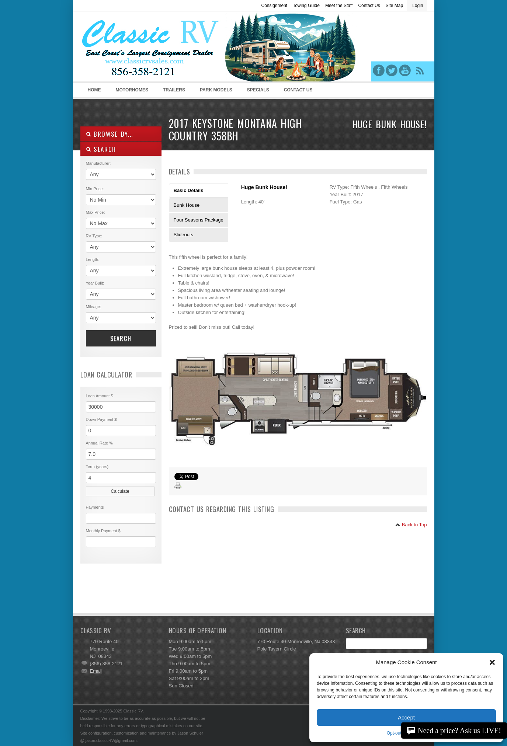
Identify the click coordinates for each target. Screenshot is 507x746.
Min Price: (95, 188)
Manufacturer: (98, 163)
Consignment (274, 5)
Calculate (120, 491)
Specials (258, 90)
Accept (406, 717)
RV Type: (94, 236)
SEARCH (101, 149)
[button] (492, 662)
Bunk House (187, 205)
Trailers (173, 92)
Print (178, 486)
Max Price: (95, 212)
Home (94, 90)
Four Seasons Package (198, 220)
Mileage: (93, 306)
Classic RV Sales (135, 48)
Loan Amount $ (99, 396)
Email (96, 671)
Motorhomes (130, 92)
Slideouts (183, 234)
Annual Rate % (99, 443)
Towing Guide (306, 5)
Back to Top (411, 524)
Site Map (394, 5)
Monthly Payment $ (103, 531)
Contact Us (369, 5)
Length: (93, 259)
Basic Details (189, 190)
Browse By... (109, 134)
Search (121, 338)
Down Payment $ (101, 419)
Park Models (216, 90)
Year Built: (95, 283)
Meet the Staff (339, 5)
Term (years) (97, 466)
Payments (95, 507)
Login (417, 5)
